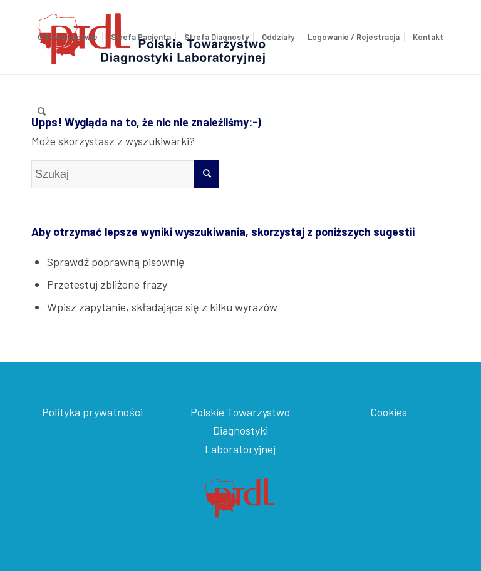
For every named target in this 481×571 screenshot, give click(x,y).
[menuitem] (67, 37)
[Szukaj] (41, 111)
